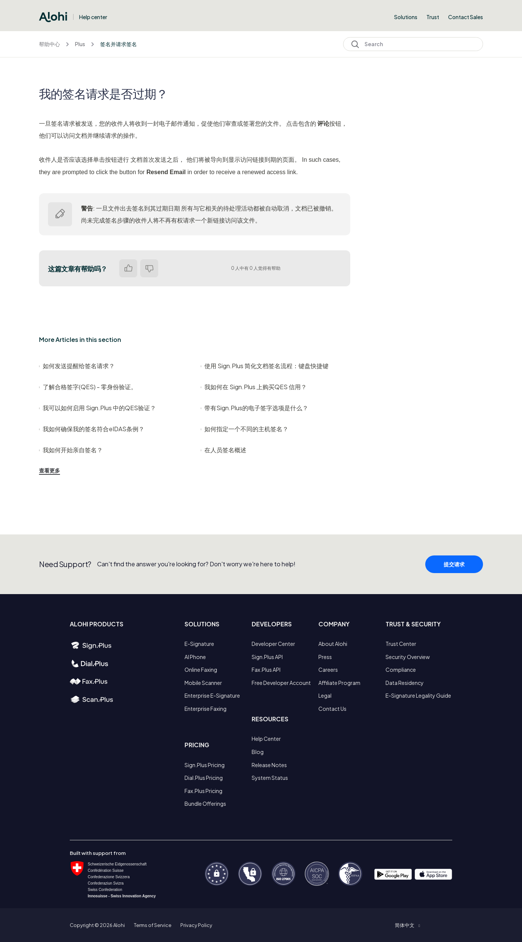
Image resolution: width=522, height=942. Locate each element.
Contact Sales (465, 17)
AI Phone (195, 656)
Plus (80, 44)
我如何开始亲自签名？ (71, 450)
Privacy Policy (196, 925)
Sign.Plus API (267, 656)
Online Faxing (200, 669)
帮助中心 (49, 44)
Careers (328, 669)
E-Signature (199, 643)
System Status (270, 777)
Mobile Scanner (203, 682)
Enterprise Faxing (205, 708)
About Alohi (332, 643)
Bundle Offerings (205, 803)
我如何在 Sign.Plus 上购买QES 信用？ (254, 387)
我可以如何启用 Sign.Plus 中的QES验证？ (97, 408)
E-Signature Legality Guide (418, 695)
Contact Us (332, 708)
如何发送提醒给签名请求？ (77, 366)
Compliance (401, 669)
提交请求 (454, 571)
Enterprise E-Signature (212, 695)
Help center (93, 17)
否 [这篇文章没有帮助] (149, 268)
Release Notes (269, 764)
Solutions (405, 17)
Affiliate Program (339, 682)
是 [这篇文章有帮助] (128, 268)
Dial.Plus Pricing (203, 777)
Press (325, 656)
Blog (258, 751)
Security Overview (408, 656)
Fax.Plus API (266, 669)
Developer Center (273, 643)
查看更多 (49, 470)
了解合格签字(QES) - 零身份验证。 (88, 387)
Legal (325, 695)
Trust (432, 17)
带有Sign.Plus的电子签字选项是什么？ (254, 408)
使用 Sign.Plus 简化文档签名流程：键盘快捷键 (264, 366)
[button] (407, 925)
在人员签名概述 (223, 450)
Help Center (266, 738)
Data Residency (405, 682)
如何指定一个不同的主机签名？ (244, 429)
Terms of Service (152, 925)
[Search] (413, 44)
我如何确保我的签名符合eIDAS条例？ (91, 429)
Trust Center (401, 643)
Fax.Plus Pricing (203, 790)
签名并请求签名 (118, 44)
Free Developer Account (281, 682)
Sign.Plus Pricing (204, 764)
